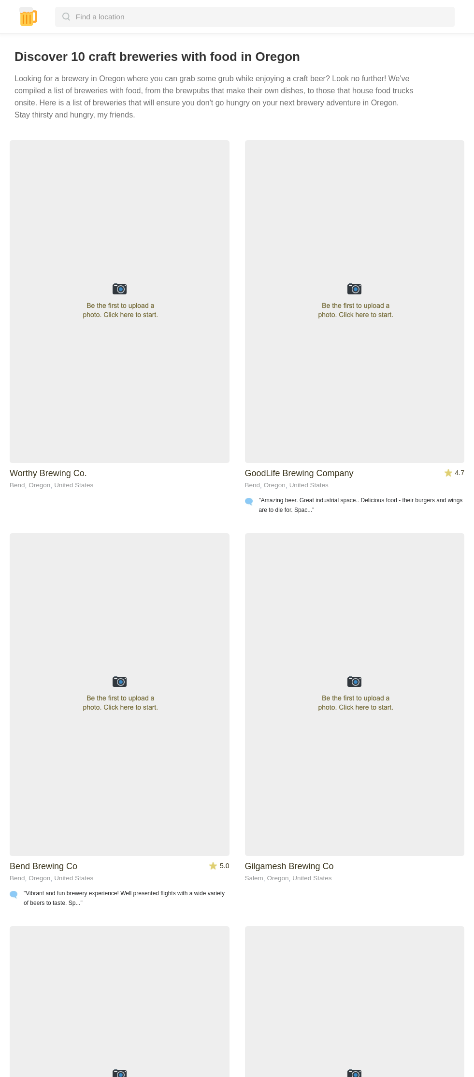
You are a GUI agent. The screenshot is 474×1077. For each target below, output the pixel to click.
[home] (28, 16)
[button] (43, 16)
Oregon (39, 485)
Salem (254, 878)
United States (73, 485)
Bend (17, 485)
